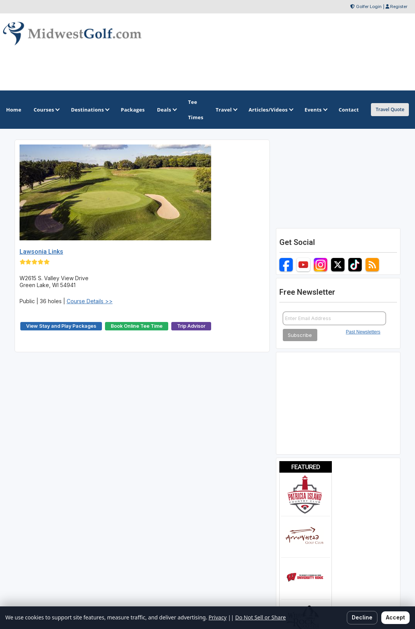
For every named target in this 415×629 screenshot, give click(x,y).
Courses (46, 109)
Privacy (217, 617)
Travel (226, 109)
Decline (362, 617)
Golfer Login (369, 6)
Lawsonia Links (41, 251)
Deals (166, 109)
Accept (395, 617)
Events (315, 109)
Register (398, 6)
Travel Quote (390, 109)
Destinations (89, 109)
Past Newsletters (363, 332)
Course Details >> (90, 301)
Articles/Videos (270, 109)
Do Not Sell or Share (260, 617)
